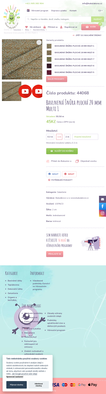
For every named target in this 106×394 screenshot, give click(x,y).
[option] (22, 59)
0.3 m (50, 136)
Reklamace (29, 333)
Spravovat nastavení (14, 377)
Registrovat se (68, 27)
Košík (91, 27)
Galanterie (17, 30)
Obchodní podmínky (33, 313)
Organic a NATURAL (12, 299)
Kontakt (73, 10)
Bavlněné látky (15, 280)
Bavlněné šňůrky (39, 30)
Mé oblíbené (33, 27)
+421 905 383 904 (34, 3)
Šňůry (27, 30)
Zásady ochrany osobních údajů (54, 314)
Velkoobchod (30, 337)
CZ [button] (100, 10)
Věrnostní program (37, 10)
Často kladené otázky (31, 323)
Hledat (98, 19)
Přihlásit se (50, 27)
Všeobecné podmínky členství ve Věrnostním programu (41, 285)
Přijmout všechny (16, 385)
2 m (67, 136)
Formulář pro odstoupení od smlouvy (31, 344)
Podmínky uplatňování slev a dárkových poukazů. (56, 323)
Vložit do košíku (62, 151)
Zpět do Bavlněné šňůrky (88, 35)
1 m (59, 136)
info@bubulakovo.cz (92, 3)
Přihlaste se (54, 254)
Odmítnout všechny (39, 385)
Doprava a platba (59, 10)
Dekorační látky (15, 289)
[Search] (64, 19)
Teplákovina (13, 285)
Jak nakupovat (31, 317)
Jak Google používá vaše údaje (24, 374)
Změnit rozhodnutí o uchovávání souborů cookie (33, 354)
